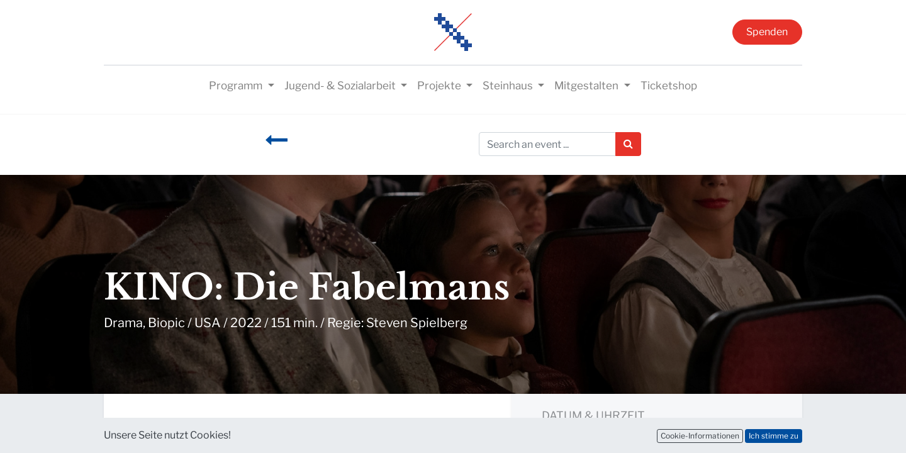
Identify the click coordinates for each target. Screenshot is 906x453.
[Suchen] (628, 144)
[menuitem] (668, 86)
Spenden (767, 32)
